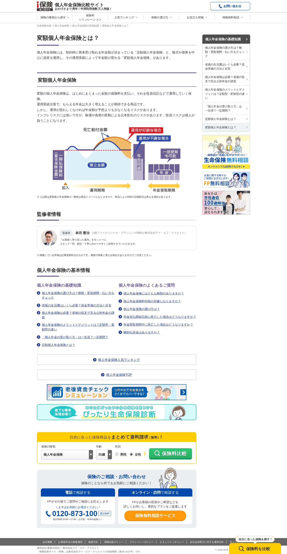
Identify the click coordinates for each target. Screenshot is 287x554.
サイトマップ (237, 542)
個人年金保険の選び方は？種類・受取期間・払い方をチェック (78, 295)
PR (246, 192)
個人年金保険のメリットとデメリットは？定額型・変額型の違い (78, 327)
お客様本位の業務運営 (70, 542)
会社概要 (47, 542)
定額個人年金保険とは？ (58, 345)
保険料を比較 (258, 549)
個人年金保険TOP (119, 374)
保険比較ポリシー (114, 542)
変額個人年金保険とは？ (220, 127)
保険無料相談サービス (155, 515)
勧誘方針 (93, 542)
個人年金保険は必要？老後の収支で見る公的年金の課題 (78, 315)
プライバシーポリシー (142, 542)
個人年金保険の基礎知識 (223, 39)
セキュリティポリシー (172, 542)
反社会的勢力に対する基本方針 (207, 542)
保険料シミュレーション (90, 17)
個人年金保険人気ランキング (119, 359)
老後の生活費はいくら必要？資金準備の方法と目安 (76, 305)
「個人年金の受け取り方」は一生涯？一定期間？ (75, 337)
